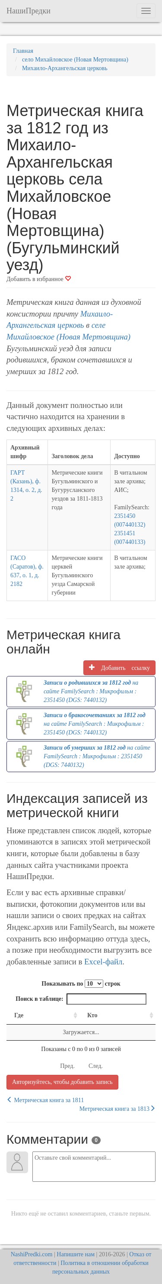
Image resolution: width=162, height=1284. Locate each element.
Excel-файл (103, 961)
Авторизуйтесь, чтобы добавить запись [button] (62, 1082)
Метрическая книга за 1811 (45, 1099)
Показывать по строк (80, 984)
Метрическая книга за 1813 (117, 1108)
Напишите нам (76, 1254)
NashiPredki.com (32, 1254)
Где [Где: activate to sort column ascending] (18, 1015)
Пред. (67, 1066)
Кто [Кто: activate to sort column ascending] (92, 1015)
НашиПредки (28, 10)
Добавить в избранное (38, 279)
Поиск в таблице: (81, 999)
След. (96, 1066)
